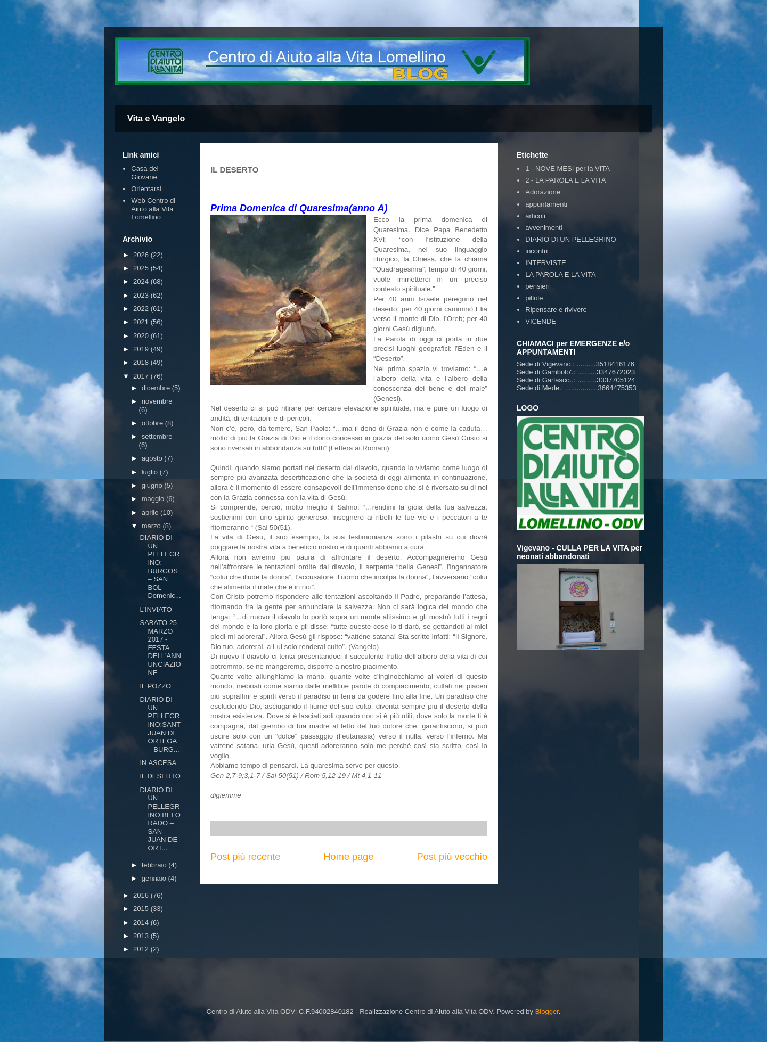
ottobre (153, 423)
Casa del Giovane (144, 173)
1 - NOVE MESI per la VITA (567, 169)
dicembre (157, 388)
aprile (151, 512)
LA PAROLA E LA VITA (560, 274)
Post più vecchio (452, 856)
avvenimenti (543, 228)
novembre (157, 401)
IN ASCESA (158, 763)
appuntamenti (546, 204)
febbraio (155, 865)
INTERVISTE (545, 263)
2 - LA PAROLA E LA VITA (565, 180)
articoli (535, 216)
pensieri (537, 286)
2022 (142, 309)
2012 (142, 949)
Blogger (547, 1011)
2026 (142, 255)
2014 (142, 922)
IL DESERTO (160, 776)
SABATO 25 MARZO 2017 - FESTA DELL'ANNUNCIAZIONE (160, 648)
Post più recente (245, 856)
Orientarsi (146, 189)
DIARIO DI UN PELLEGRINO (570, 239)
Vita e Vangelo (156, 118)
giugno (153, 485)
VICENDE (540, 321)
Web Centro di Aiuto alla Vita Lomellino (153, 208)
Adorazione (542, 192)
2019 (142, 349)
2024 (142, 281)
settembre (157, 436)
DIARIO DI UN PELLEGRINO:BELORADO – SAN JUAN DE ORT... (160, 819)
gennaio (155, 878)
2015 (142, 909)
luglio (151, 472)
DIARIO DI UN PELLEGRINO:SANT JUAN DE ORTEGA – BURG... (160, 724)
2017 (142, 376)
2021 (142, 322)
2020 (142, 336)
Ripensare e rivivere (556, 310)
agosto (153, 458)
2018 (142, 362)
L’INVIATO (156, 609)
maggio (154, 499)
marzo (152, 526)
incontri (536, 251)
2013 (142, 936)
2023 (142, 295)
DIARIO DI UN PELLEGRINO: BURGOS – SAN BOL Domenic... (160, 567)
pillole (534, 298)
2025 (142, 268)
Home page (348, 856)
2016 (142, 895)
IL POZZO (155, 686)
